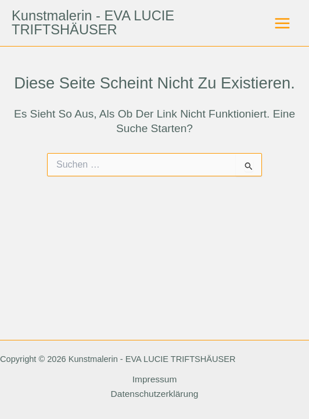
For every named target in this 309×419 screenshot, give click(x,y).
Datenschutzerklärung (155, 394)
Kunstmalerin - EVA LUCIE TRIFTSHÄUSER (93, 22)
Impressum (154, 379)
